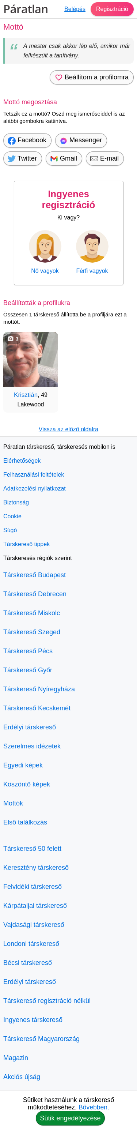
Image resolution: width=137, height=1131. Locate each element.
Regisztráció (112, 9)
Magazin (15, 1058)
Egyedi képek (23, 765)
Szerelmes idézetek (32, 746)
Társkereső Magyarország (41, 1038)
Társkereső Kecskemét (37, 708)
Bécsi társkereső (27, 962)
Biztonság (16, 502)
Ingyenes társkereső (32, 1019)
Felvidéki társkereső (32, 886)
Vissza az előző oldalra (68, 429)
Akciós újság (21, 1077)
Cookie (12, 516)
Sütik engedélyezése (70, 1118)
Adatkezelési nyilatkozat (34, 488)
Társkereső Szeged (31, 632)
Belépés (74, 9)
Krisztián (26, 394)
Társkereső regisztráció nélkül (47, 1000)
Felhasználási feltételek (33, 474)
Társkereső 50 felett (32, 848)
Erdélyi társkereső (29, 727)
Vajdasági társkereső (33, 924)
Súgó (10, 530)
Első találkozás (25, 822)
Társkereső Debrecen (34, 594)
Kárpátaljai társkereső (35, 905)
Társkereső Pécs (28, 651)
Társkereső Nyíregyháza (39, 689)
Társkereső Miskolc (31, 613)
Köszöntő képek (26, 784)
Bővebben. (94, 1107)
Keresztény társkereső (36, 867)
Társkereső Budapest (34, 575)
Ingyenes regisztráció (68, 199)
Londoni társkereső (31, 943)
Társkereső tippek (26, 544)
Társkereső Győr (27, 670)
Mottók (13, 803)
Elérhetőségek (22, 461)
